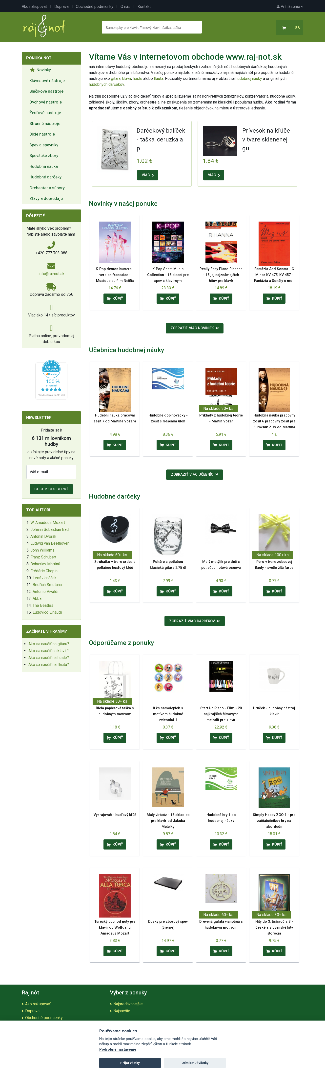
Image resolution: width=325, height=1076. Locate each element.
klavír (126, 78)
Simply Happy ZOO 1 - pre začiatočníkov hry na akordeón (274, 821)
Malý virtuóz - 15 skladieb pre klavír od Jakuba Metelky (168, 821)
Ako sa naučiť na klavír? (48, 650)
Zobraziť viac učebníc (195, 474)
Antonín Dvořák (43, 536)
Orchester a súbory (47, 187)
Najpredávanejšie (128, 1004)
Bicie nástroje (42, 134)
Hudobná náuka (43, 166)
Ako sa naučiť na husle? (48, 657)
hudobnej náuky (249, 78)
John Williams (42, 550)
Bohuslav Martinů (45, 564)
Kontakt (144, 6)
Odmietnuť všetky (195, 1063)
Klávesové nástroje (47, 80)
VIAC (148, 175)
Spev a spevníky (43, 144)
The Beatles (43, 605)
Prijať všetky (130, 1063)
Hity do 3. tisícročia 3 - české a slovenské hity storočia (274, 928)
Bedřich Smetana (47, 584)
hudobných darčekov (106, 84)
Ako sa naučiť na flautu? (48, 664)
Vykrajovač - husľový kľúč (115, 815)
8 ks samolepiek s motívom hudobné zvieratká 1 (168, 714)
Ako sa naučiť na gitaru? (48, 644)
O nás (125, 6)
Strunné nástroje (44, 123)
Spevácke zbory (43, 155)
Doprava (61, 6)
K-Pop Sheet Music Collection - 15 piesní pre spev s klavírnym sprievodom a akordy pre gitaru (168, 281)
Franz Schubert (43, 557)
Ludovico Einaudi (47, 612)
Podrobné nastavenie (117, 1049)
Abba (37, 598)
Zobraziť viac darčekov (194, 621)
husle (137, 78)
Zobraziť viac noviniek (194, 328)
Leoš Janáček (45, 577)
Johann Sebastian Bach (50, 529)
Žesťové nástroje (45, 112)
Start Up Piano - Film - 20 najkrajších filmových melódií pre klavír (221, 714)
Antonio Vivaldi (45, 591)
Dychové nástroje (45, 102)
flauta (158, 78)
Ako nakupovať (34, 6)
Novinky (40, 69)
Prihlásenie (290, 6)
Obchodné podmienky (94, 6)
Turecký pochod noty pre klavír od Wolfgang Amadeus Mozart (115, 928)
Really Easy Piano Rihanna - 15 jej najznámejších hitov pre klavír (221, 275)
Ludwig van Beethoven (49, 543)
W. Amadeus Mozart (47, 522)
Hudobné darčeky (45, 176)
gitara (116, 78)
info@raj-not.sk (51, 273)
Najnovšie (121, 1010)
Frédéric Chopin (44, 571)
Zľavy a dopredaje (46, 198)
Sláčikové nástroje (46, 91)
